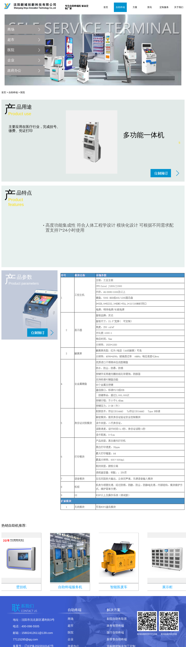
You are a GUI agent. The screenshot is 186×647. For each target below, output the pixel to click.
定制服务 (164, 7)
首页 (105, 7)
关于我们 (178, 7)
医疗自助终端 (115, 632)
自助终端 (120, 7)
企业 (10, 60)
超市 (10, 40)
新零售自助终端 (117, 639)
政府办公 (14, 70)
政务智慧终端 (115, 625)
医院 (10, 50)
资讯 (149, 7)
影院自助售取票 (117, 618)
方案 (135, 7)
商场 (10, 29)
